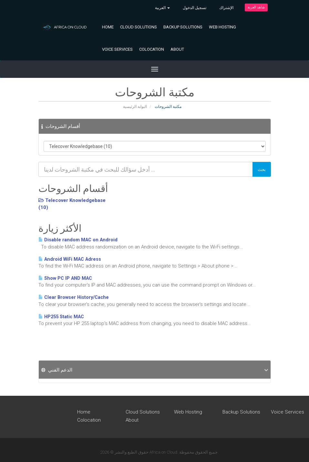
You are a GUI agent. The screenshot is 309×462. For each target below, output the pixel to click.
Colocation (151, 49)
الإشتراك (226, 7)
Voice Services (117, 49)
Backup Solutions (182, 27)
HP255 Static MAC (61, 317)
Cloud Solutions (138, 27)
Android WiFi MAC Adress (69, 259)
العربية (162, 7)
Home (108, 27)
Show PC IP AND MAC (65, 278)
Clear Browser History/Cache (73, 297)
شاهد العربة (256, 7)
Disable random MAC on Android (78, 240)
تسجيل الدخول (194, 7)
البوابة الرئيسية (135, 106)
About (177, 49)
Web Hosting (222, 27)
